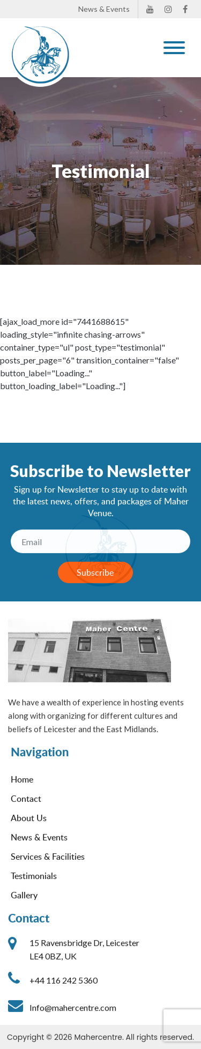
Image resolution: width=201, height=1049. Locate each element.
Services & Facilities (48, 863)
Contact (26, 806)
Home (22, 786)
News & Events (104, 8)
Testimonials (34, 883)
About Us (29, 825)
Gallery (24, 902)
